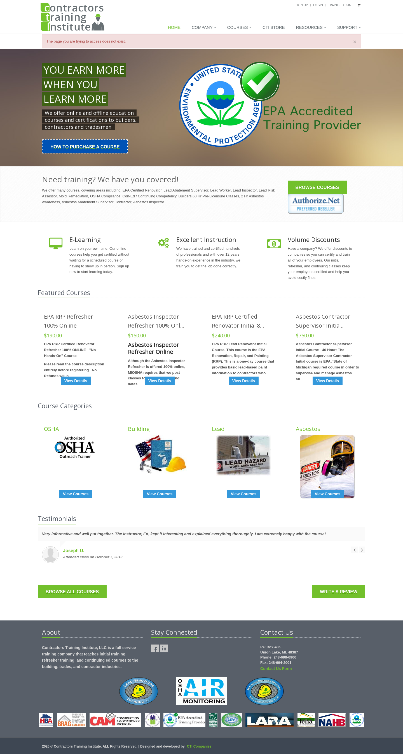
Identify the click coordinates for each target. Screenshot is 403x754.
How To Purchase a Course (85, 146)
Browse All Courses (72, 591)
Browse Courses (317, 187)
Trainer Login (339, 5)
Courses (239, 27)
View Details (75, 381)
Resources (311, 27)
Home (174, 27)
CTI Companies (199, 746)
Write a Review (338, 591)
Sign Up (302, 5)
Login (318, 5)
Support (349, 27)
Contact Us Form (276, 668)
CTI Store (274, 27)
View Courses (76, 494)
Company (204, 27)
